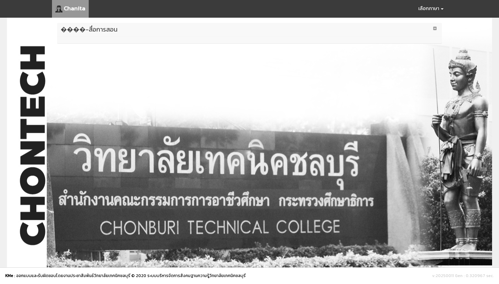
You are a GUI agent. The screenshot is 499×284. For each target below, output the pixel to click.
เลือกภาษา (431, 8)
